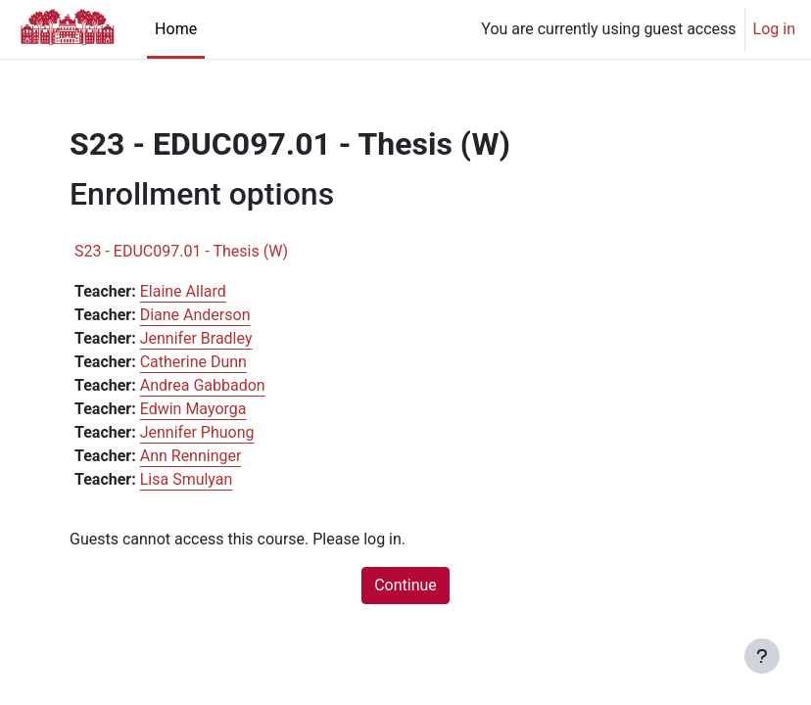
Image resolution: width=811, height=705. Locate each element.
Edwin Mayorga (193, 409)
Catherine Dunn (193, 361)
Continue (405, 585)
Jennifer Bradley (196, 338)
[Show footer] (762, 656)
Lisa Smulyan (186, 479)
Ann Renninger (191, 455)
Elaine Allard (183, 291)
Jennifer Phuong (197, 432)
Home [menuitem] (176, 29)
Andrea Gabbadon (202, 385)
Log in (774, 29)
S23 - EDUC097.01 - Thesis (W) (181, 251)
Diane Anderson (195, 315)
